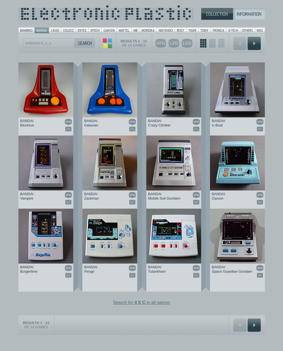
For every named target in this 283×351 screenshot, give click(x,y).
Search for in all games (141, 302)
